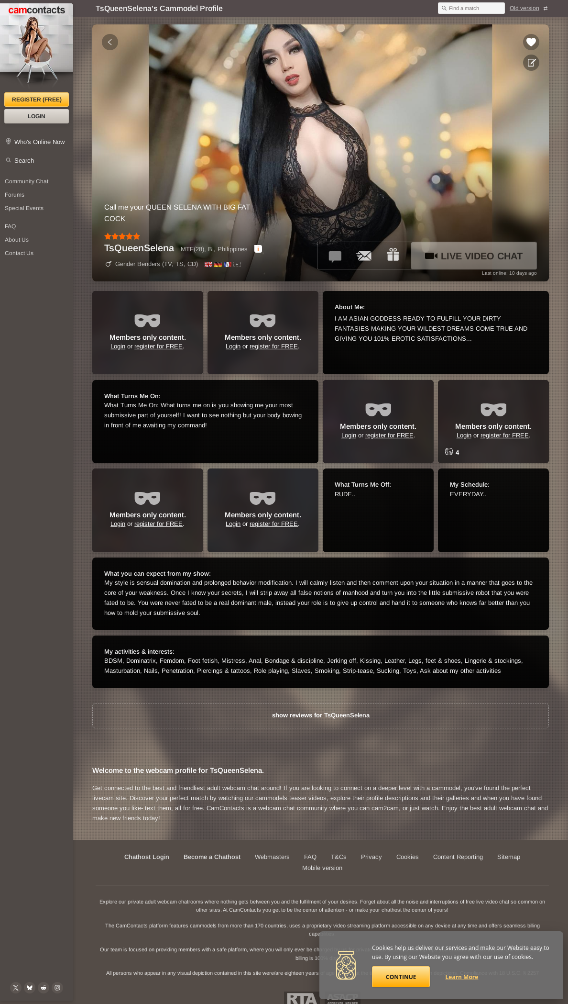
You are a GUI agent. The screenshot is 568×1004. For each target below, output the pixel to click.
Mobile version (322, 867)
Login (36, 116)
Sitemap (508, 856)
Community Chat (26, 181)
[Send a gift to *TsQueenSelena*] (393, 255)
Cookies (407, 856)
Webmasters (272, 856)
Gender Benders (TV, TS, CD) (151, 264)
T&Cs (339, 856)
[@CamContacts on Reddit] (43, 987)
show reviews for (321, 715)
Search (24, 160)
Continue (401, 977)
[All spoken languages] (237, 264)
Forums (14, 194)
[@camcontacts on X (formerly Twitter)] (16, 987)
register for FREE (158, 346)
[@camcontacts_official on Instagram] (57, 987)
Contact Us (19, 253)
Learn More (462, 977)
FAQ (10, 226)
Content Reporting (458, 856)
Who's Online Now (39, 141)
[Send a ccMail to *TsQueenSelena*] (364, 255)
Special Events (24, 208)
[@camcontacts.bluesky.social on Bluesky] (29, 987)
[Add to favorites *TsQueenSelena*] (531, 42)
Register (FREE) (37, 99)
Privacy (371, 856)
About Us (17, 239)
